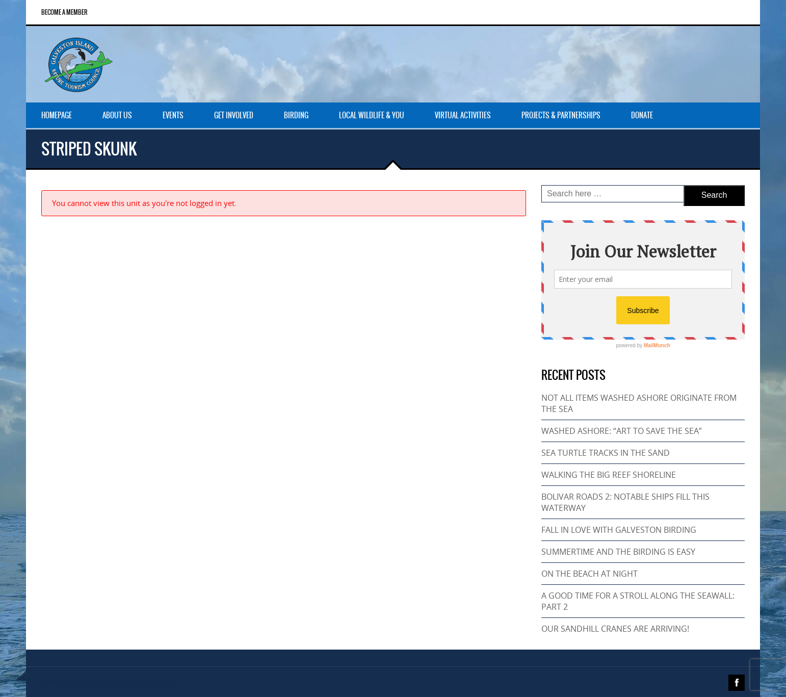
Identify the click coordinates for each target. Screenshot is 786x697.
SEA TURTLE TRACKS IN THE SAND (605, 452)
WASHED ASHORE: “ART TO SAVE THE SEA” (621, 430)
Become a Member (64, 12)
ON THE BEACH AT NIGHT (589, 573)
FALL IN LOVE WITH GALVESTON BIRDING (618, 529)
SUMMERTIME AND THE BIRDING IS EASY (618, 551)
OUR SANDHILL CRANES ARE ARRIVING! (615, 628)
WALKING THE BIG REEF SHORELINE (608, 474)
